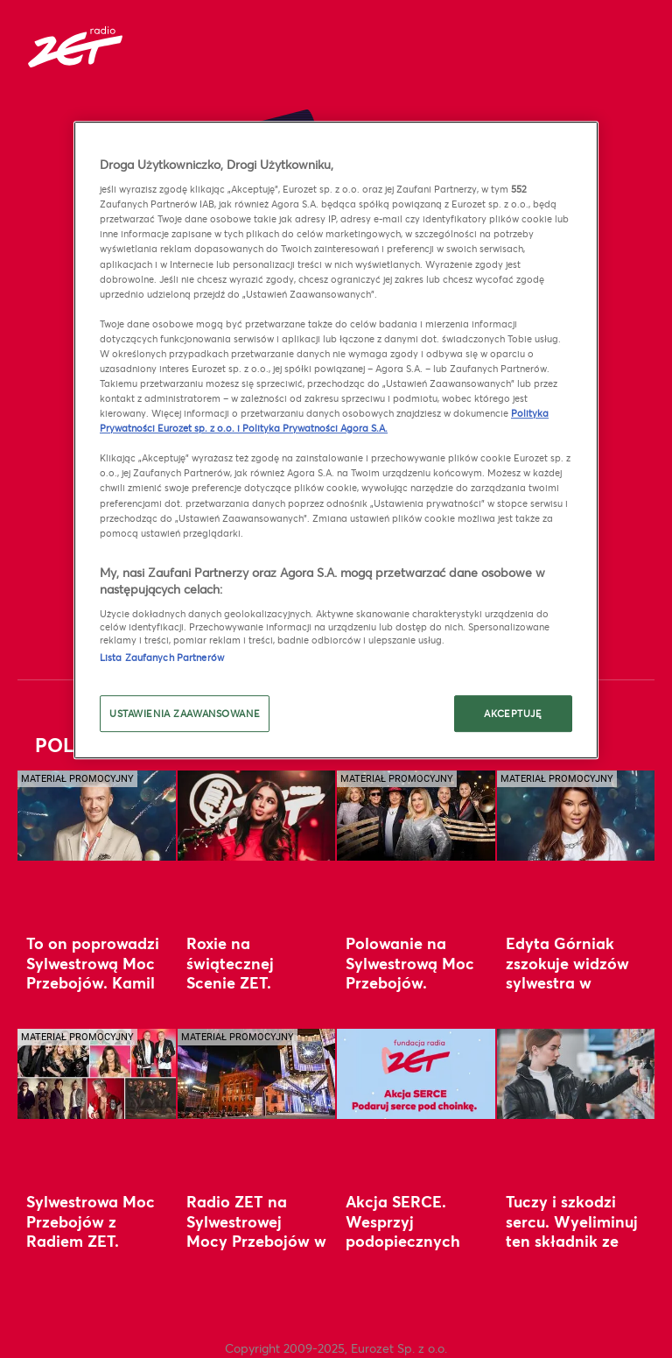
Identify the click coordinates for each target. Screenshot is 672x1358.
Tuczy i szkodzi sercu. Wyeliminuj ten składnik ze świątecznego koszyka (572, 1240)
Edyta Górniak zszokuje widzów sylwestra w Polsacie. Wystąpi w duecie (572, 981)
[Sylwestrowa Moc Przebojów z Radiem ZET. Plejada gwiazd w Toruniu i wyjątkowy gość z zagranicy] (97, 1074)
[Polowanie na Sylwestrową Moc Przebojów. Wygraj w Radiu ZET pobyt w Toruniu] (416, 815)
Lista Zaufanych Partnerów (162, 657)
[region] (336, 440)
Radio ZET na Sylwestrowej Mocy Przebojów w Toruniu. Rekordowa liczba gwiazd (256, 1250)
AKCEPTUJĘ (513, 714)
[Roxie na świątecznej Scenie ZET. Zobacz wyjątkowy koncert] (257, 815)
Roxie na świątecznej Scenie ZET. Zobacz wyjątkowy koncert (256, 981)
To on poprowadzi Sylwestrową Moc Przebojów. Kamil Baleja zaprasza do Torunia (92, 981)
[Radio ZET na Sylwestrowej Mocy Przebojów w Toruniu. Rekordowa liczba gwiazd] (257, 1074)
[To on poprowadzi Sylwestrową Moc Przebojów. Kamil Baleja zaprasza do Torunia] (97, 815)
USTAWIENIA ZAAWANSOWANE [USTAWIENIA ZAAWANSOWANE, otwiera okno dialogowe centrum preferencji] (184, 714)
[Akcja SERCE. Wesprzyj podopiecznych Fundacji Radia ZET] (416, 1074)
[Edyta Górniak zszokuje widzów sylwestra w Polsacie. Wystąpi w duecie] (576, 815)
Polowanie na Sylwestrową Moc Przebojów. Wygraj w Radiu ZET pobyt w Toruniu (410, 992)
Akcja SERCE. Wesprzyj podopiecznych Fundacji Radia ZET (403, 1240)
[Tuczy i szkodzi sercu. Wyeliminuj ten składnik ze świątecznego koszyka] (576, 1074)
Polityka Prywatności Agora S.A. (315, 427)
